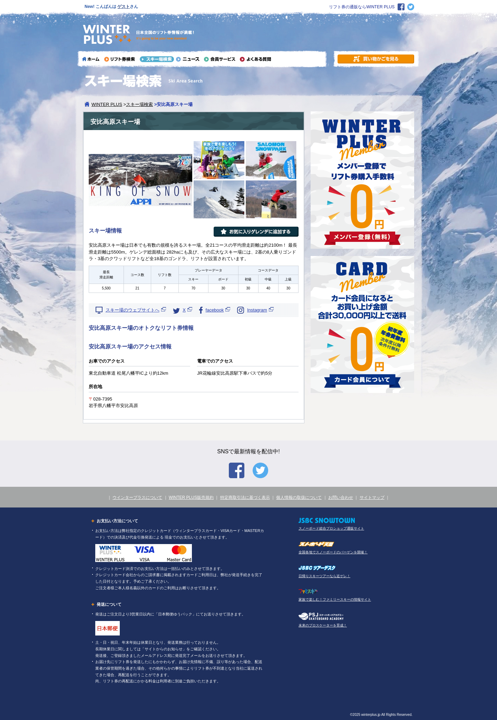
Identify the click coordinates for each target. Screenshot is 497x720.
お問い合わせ (340, 497)
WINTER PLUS (106, 104)
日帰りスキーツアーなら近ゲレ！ (324, 576)
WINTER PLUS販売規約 (191, 497)
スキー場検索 (139, 104)
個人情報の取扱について (299, 497)
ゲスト (123, 6)
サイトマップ (372, 497)
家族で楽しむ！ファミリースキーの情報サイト (335, 599)
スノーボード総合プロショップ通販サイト (331, 528)
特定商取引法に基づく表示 (245, 497)
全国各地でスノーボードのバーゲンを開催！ (333, 552)
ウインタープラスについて (137, 497)
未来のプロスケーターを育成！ (323, 625)
